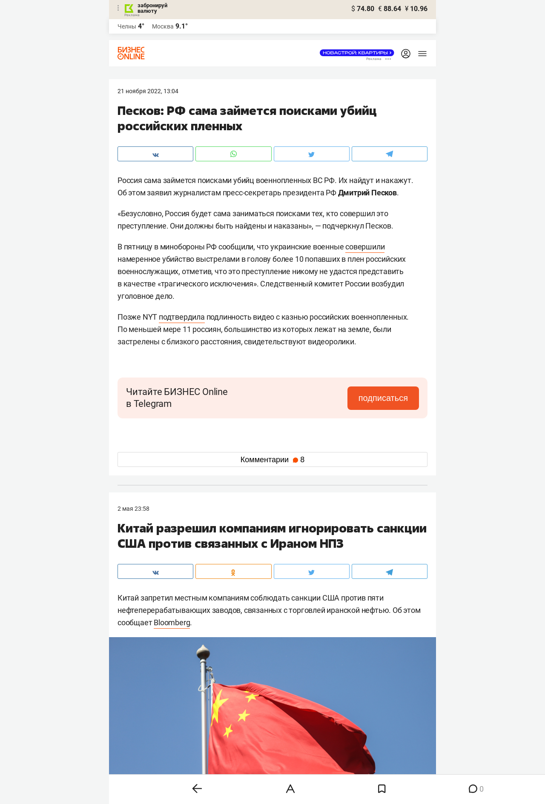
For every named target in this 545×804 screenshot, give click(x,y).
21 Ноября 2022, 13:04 (148, 91)
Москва (163, 26)
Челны (127, 26)
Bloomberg (172, 622)
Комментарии (272, 459)
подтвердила (182, 316)
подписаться (383, 398)
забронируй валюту (152, 8)
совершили (364, 246)
